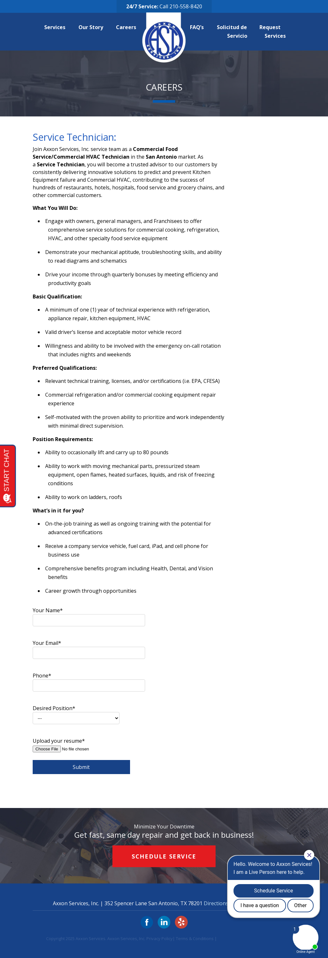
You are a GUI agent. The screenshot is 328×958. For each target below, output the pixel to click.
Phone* (89, 680)
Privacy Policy (159, 938)
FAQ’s (199, 27)
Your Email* (89, 647)
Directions (216, 903)
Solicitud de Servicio (233, 31)
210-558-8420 (185, 6)
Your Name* (89, 615)
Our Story (93, 27)
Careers (128, 27)
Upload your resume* (89, 755)
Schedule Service (164, 856)
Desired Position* (76, 713)
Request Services (272, 31)
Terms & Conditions (195, 938)
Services (57, 27)
